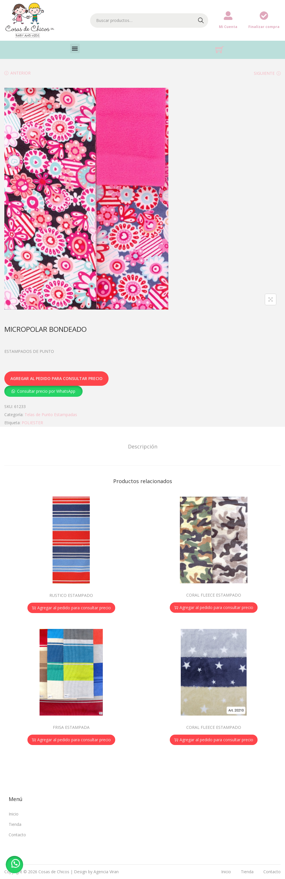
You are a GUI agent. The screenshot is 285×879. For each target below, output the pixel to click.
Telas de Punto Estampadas (51, 414)
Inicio (13, 814)
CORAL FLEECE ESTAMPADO (213, 595)
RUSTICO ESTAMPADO (71, 595)
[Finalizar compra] (264, 15)
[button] (75, 48)
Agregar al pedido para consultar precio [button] (71, 607)
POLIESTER (32, 422)
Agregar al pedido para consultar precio (56, 378)
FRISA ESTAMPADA (71, 727)
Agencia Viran (106, 871)
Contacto (17, 834)
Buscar (200, 20)
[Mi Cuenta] (228, 15)
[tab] (142, 446)
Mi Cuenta (228, 26)
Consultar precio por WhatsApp (46, 391)
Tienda (15, 824)
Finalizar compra (264, 26)
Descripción (142, 446)
